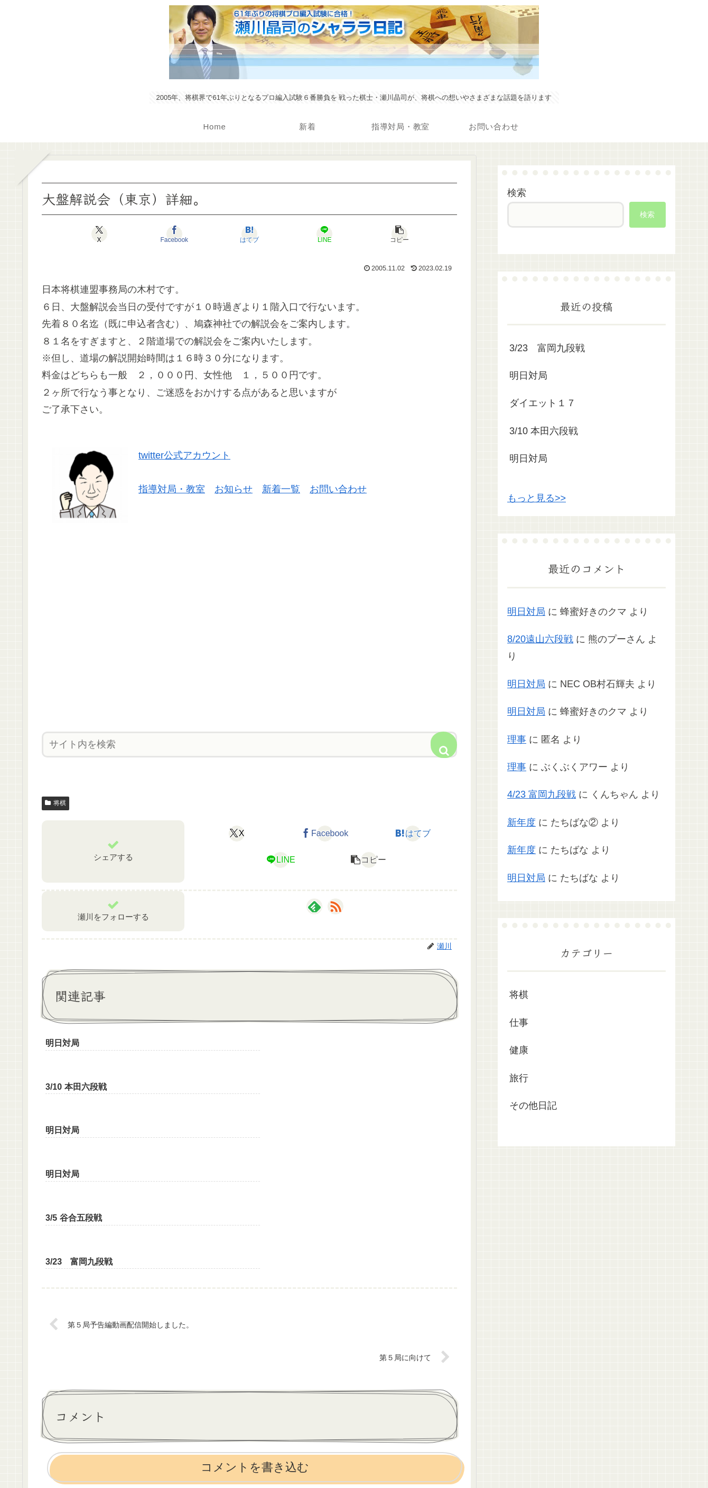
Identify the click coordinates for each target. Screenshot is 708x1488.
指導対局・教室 (171, 489)
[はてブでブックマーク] (249, 234)
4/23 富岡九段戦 (541, 794)
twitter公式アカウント (184, 455)
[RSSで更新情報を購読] (335, 906)
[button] (389, 234)
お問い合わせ (338, 489)
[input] (249, 744)
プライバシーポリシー (354, 1455)
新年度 (521, 822)
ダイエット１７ (542, 403)
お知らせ (234, 489)
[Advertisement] (249, 623)
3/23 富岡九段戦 (547, 348)
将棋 (55, 803)
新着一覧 (281, 489)
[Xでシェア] (110, 234)
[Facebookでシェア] (179, 234)
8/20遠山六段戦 (540, 639)
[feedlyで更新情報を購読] (314, 906)
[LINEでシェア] (319, 234)
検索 (516, 193)
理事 (516, 739)
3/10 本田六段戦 (543, 431)
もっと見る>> (536, 498)
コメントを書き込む (255, 1336)
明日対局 (528, 375)
